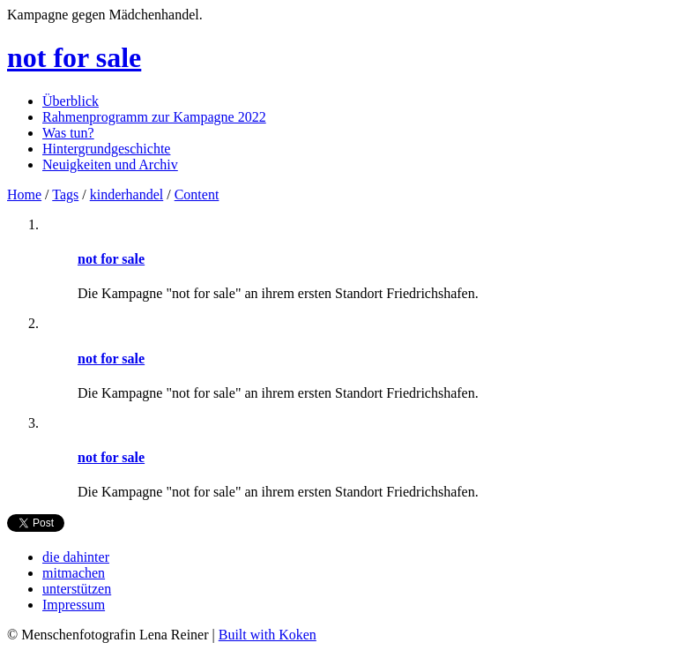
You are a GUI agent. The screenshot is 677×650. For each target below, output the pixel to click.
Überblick (70, 100)
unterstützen (76, 588)
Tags (65, 194)
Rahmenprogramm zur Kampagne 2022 (154, 116)
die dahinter (75, 556)
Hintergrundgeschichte (106, 148)
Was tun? (68, 132)
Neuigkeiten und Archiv (110, 164)
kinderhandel (127, 194)
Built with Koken (267, 634)
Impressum (73, 604)
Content (197, 194)
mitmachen (73, 572)
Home (24, 194)
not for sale (74, 57)
